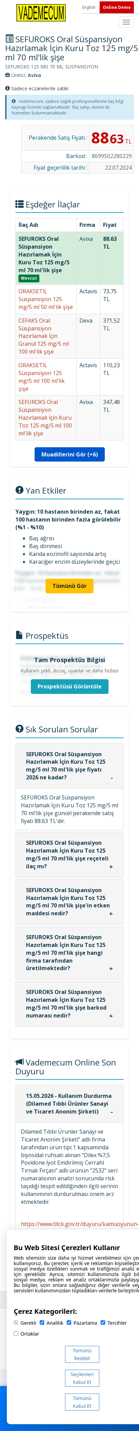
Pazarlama (82, 1323)
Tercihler (114, 1323)
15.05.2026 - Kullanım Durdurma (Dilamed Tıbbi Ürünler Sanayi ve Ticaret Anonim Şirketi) (69, 1103)
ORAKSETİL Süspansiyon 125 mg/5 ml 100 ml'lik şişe (41, 376)
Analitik (51, 1323)
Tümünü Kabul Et (82, 1402)
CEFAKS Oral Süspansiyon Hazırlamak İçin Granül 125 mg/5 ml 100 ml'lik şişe (43, 336)
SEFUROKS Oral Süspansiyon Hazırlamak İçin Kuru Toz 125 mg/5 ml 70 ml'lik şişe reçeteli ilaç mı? (67, 854)
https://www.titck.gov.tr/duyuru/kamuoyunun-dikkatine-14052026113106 (80, 1227)
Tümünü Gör (69, 586)
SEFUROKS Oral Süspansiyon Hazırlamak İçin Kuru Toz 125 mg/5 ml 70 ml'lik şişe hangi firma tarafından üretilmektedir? (65, 952)
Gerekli (25, 1323)
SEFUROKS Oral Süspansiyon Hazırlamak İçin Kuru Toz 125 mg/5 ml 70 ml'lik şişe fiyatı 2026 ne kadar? (65, 765)
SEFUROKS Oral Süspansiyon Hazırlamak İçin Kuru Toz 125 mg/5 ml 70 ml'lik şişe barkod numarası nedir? (66, 1003)
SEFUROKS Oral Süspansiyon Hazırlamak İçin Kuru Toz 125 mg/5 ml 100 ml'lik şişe (45, 417)
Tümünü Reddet (82, 1354)
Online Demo (117, 7)
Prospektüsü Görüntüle (70, 686)
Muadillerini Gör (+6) (69, 454)
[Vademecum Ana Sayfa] (41, 12)
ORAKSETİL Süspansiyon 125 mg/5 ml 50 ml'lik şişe (45, 299)
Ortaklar (26, 1334)
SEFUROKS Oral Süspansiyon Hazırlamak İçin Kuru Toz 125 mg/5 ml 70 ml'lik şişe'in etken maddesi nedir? (68, 901)
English (89, 7)
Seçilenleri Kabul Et (82, 1378)
